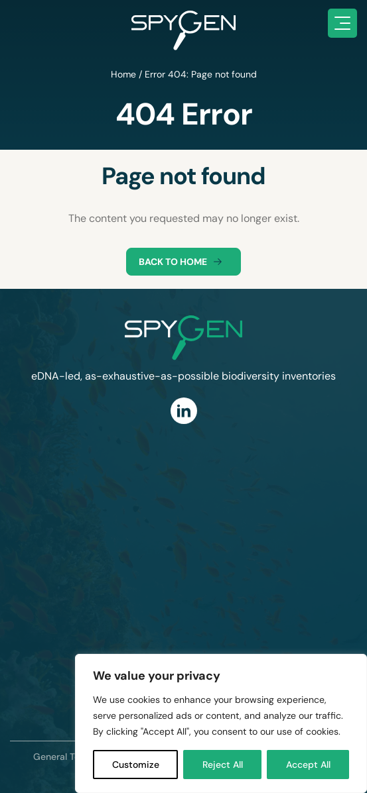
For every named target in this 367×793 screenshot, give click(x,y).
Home (123, 74)
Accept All (308, 764)
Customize (135, 764)
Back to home (183, 262)
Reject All (222, 764)
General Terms (64, 757)
